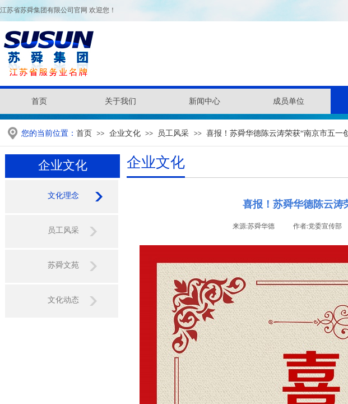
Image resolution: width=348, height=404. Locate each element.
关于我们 (120, 101)
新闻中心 (204, 101)
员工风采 (173, 133)
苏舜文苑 (63, 265)
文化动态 (63, 300)
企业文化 (125, 133)
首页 (84, 133)
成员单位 (288, 101)
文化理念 (63, 195)
